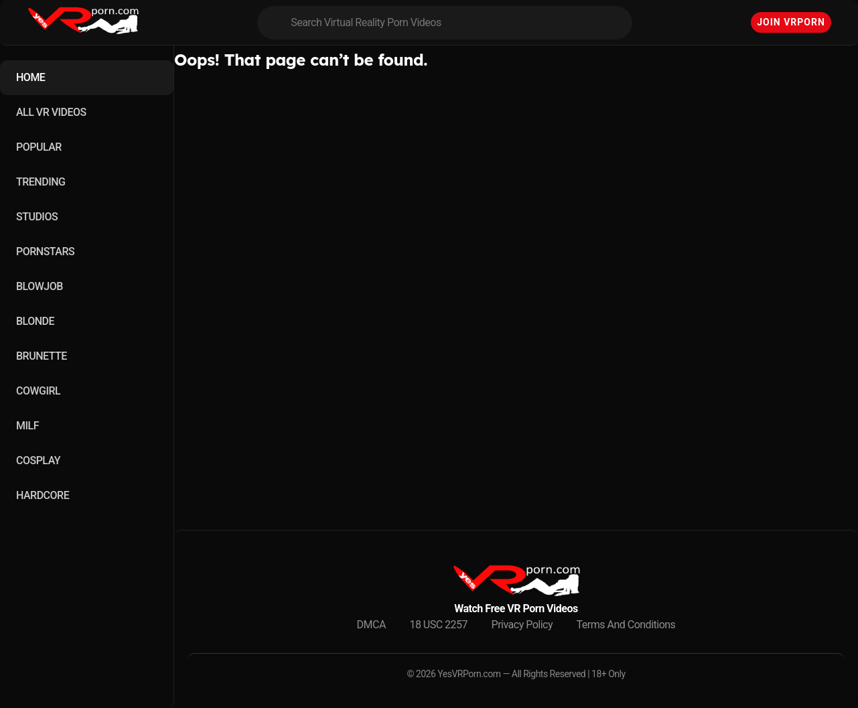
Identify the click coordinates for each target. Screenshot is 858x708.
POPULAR (39, 147)
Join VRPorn (791, 22)
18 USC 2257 (438, 624)
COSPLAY (38, 460)
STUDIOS (37, 216)
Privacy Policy (522, 624)
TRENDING (40, 181)
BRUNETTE (41, 356)
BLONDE (35, 321)
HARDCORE (42, 495)
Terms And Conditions (626, 624)
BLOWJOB (39, 286)
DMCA (371, 624)
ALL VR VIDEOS (51, 112)
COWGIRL (38, 390)
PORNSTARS (45, 251)
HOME (30, 77)
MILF (27, 425)
